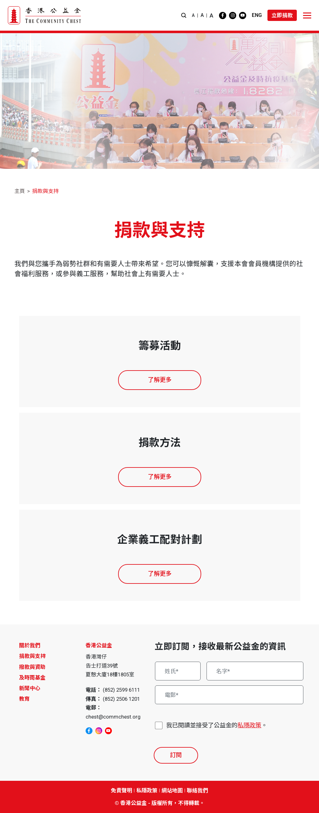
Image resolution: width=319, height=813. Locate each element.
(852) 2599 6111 (121, 690)
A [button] (193, 15)
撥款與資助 (32, 667)
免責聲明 (121, 790)
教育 (24, 699)
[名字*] (255, 671)
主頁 (19, 191)
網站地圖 (172, 790)
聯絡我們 (197, 790)
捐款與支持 (45, 191)
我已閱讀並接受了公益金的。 (216, 725)
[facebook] (222, 15)
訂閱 (176, 755)
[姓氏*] (177, 671)
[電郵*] (229, 694)
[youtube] (242, 15)
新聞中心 (29, 688)
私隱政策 (249, 725)
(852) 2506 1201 (121, 699)
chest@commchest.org (113, 717)
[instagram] (232, 15)
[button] (183, 15)
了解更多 (160, 379)
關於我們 (29, 645)
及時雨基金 (32, 677)
